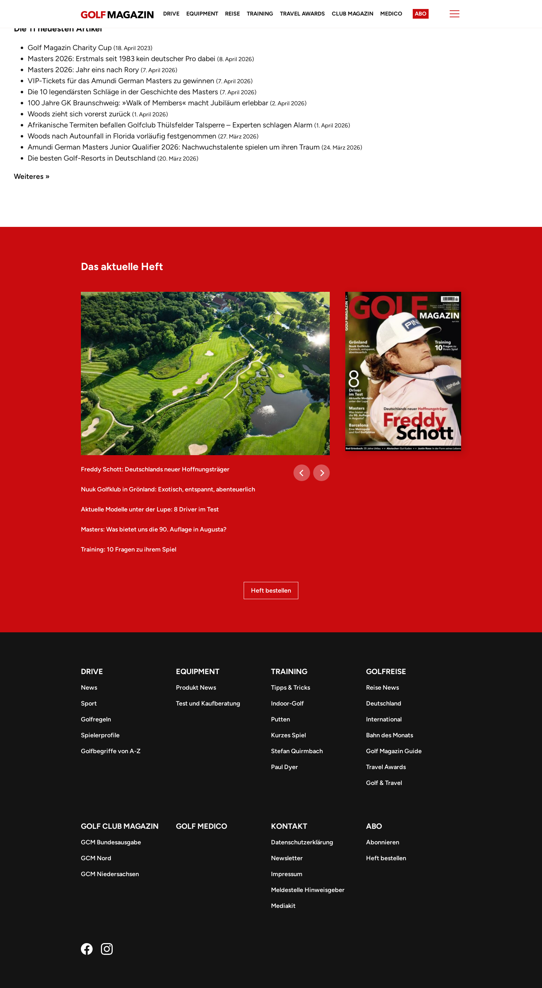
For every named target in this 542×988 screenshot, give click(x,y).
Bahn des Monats (389, 735)
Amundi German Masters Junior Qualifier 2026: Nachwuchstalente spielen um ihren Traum (174, 147)
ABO (374, 826)
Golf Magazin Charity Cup (70, 47)
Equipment (202, 13)
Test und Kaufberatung (208, 703)
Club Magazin (352, 13)
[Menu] (454, 14)
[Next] (321, 472)
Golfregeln (96, 719)
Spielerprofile (100, 735)
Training (260, 13)
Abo (421, 13)
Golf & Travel (384, 783)
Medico (391, 13)
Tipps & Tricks (290, 687)
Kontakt (289, 826)
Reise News (382, 687)
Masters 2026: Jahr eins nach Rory (83, 69)
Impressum (286, 874)
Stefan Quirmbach (297, 751)
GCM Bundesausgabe (111, 842)
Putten (280, 719)
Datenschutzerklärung (302, 842)
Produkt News (196, 687)
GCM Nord (96, 858)
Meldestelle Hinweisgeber (308, 890)
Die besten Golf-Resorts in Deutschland (92, 158)
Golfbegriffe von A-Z (110, 751)
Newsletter (287, 858)
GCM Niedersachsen (110, 874)
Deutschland (383, 703)
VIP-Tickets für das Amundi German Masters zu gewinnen (121, 80)
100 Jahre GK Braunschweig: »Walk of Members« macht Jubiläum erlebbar (148, 102)
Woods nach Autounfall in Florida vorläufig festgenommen (122, 136)
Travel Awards (302, 13)
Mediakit (283, 906)
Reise (232, 13)
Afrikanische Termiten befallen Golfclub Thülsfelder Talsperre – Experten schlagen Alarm (170, 125)
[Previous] (301, 472)
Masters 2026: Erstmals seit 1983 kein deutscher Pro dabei (121, 58)
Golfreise (386, 671)
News (89, 687)
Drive (171, 13)
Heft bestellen (271, 590)
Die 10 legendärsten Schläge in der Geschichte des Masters (123, 91)
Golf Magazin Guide (394, 751)
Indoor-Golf (287, 703)
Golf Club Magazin (120, 826)
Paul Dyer (284, 767)
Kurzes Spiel (288, 735)
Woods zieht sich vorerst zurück (79, 113)
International (384, 719)
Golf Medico (201, 826)
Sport (89, 703)
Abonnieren (382, 842)
